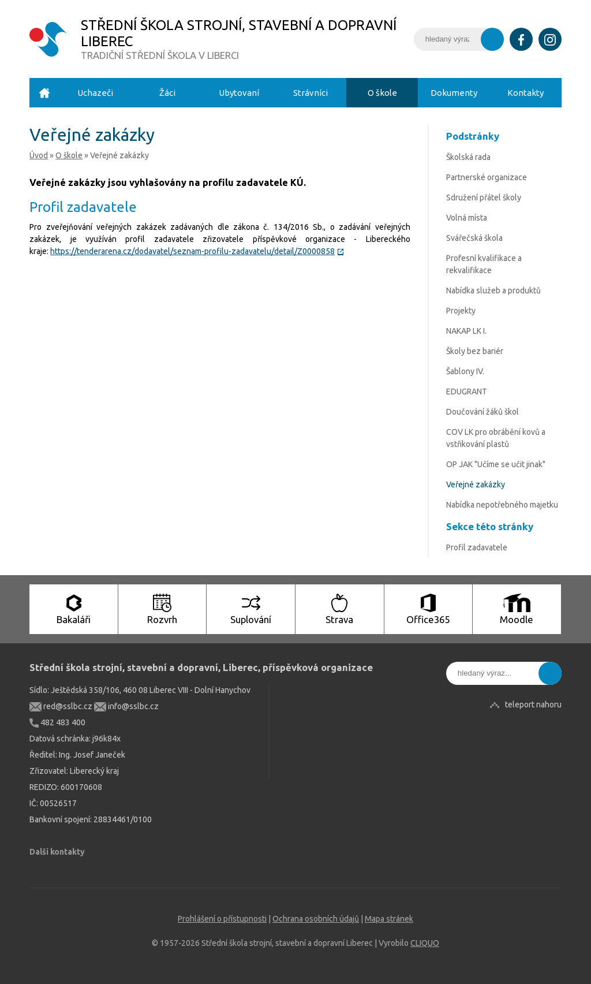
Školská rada (468, 157)
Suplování (250, 609)
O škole (382, 93)
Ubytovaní (239, 93)
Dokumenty (454, 93)
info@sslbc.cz (126, 706)
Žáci (167, 93)
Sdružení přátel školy (483, 197)
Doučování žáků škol (482, 411)
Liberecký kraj (94, 771)
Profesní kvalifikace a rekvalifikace (484, 264)
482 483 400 (57, 722)
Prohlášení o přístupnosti (222, 918)
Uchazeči (95, 93)
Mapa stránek (389, 918)
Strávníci (310, 93)
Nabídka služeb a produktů (493, 290)
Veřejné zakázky (475, 484)
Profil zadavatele (476, 547)
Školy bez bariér (474, 351)
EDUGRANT (466, 391)
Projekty (461, 310)
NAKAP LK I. (466, 331)
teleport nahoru (533, 704)
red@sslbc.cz (60, 706)
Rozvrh (162, 609)
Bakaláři (74, 609)
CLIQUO (424, 943)
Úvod (44, 92)
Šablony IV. (465, 371)
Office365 (428, 609)
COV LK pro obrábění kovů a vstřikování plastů (495, 438)
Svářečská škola (474, 238)
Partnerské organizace (486, 177)
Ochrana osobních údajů (315, 918)
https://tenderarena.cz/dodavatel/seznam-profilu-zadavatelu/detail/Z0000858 (196, 251)
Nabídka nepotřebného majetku (502, 504)
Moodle (516, 609)
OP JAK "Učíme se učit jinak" (495, 464)
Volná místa (466, 217)
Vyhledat (492, 39)
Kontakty (525, 93)
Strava (339, 609)
